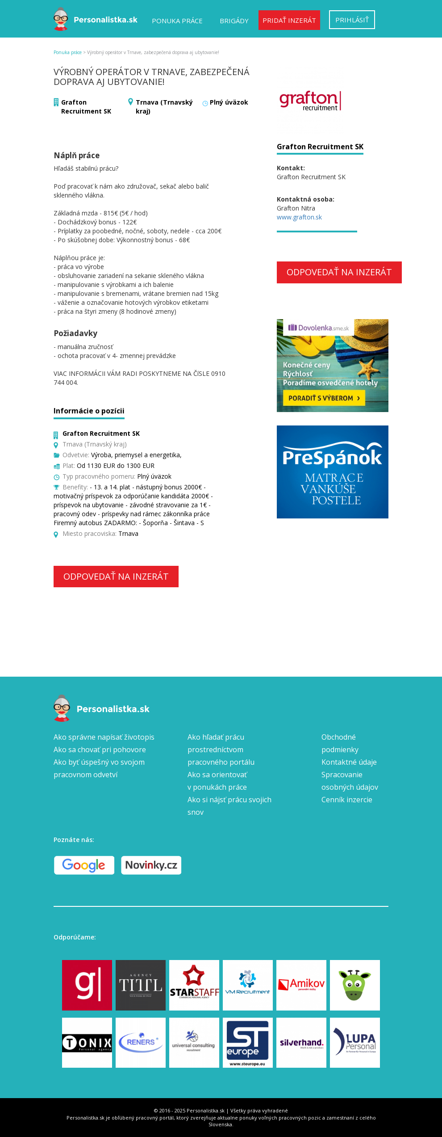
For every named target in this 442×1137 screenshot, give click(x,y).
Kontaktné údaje (349, 762)
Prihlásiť (352, 19)
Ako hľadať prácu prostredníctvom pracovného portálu (221, 749)
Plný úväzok (229, 102)
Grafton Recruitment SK (86, 106)
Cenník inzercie (346, 799)
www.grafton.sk (299, 217)
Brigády (234, 20)
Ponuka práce (177, 20)
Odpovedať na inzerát (116, 576)
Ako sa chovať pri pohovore (100, 749)
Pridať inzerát (289, 20)
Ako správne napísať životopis (104, 737)
